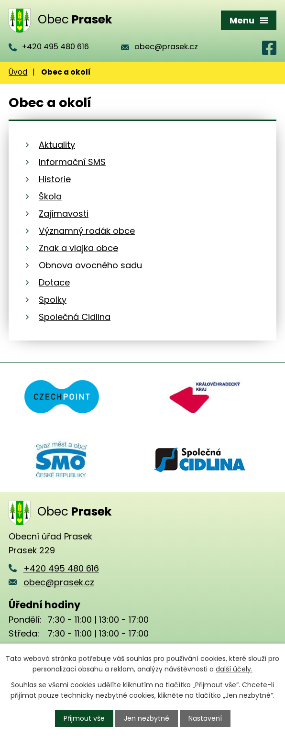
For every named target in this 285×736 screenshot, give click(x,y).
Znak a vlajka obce (78, 248)
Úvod (18, 72)
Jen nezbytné (146, 718)
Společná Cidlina (74, 317)
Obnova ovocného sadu (90, 265)
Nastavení (205, 718)
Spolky (52, 300)
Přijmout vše (84, 718)
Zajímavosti (63, 214)
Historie (55, 179)
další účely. (234, 669)
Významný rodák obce (87, 231)
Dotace (54, 282)
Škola (50, 196)
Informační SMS (72, 162)
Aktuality (57, 145)
